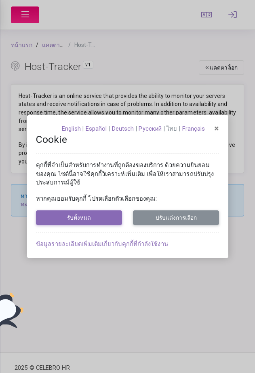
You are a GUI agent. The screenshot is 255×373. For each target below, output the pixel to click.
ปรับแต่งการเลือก (176, 217)
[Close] (216, 128)
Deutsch (123, 128)
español (96, 128)
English (71, 128)
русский (150, 128)
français (193, 128)
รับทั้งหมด (79, 217)
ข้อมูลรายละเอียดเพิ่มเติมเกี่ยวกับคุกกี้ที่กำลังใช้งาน (102, 244)
